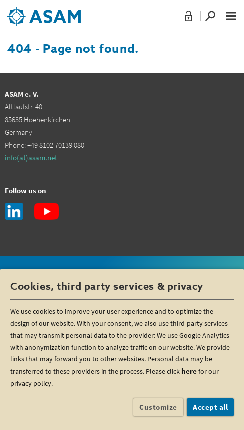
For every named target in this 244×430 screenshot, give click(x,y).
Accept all (210, 407)
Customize (158, 407)
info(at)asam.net (31, 157)
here (189, 371)
